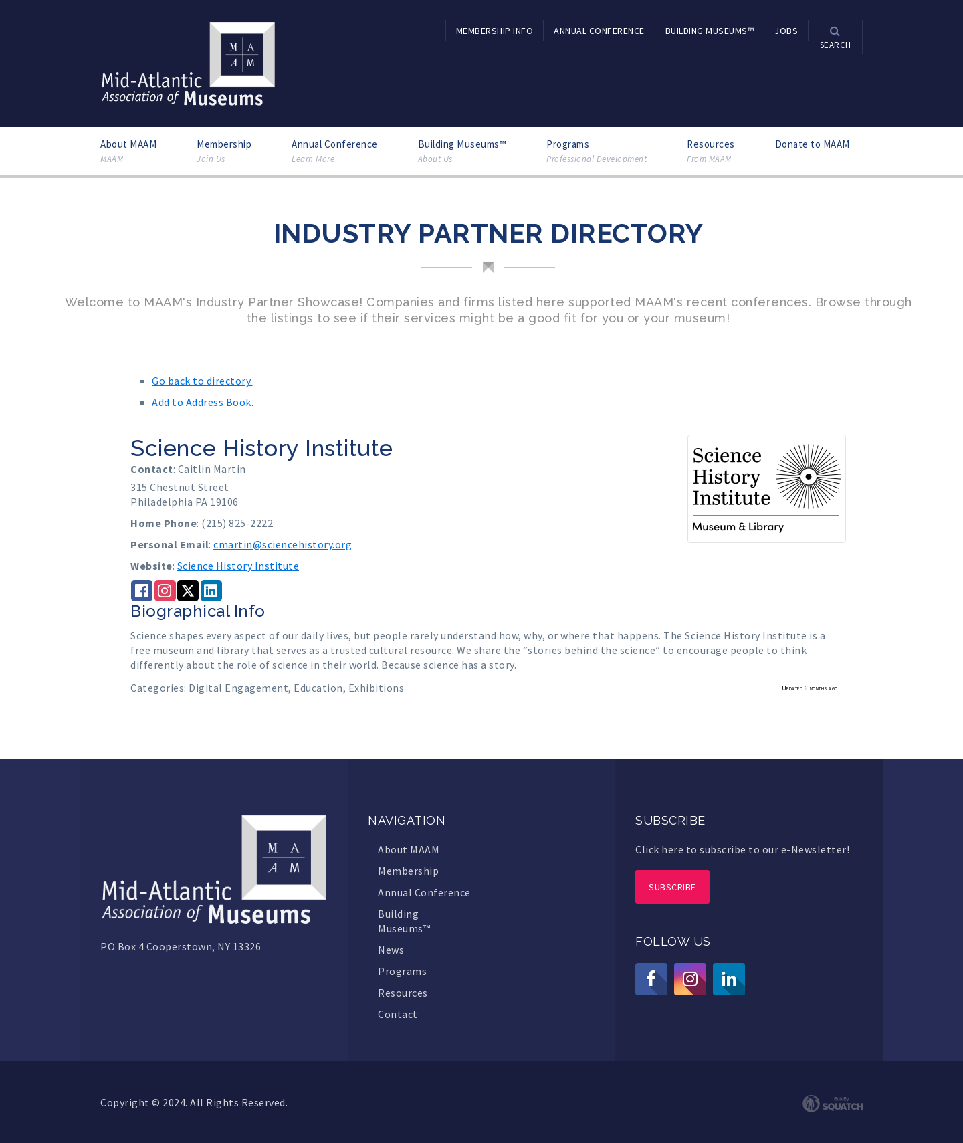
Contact (398, 1014)
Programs (596, 151)
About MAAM (128, 151)
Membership (224, 151)
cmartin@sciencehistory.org (282, 544)
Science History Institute (238, 566)
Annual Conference (335, 151)
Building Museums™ (462, 151)
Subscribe (672, 887)
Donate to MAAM (812, 144)
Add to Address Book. (202, 402)
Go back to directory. (202, 380)
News (391, 949)
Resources (711, 151)
